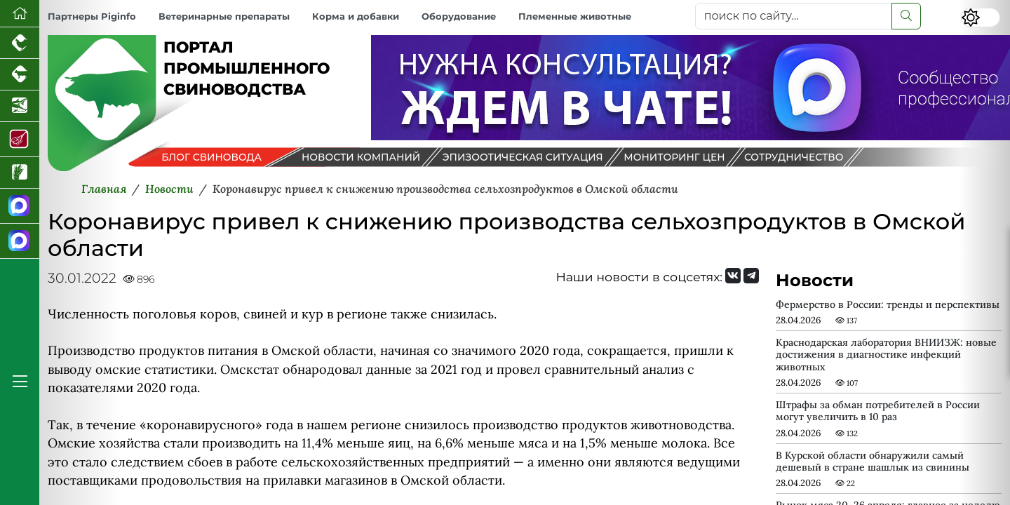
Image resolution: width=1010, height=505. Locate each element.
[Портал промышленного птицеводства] (19, 43)
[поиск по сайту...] (793, 16)
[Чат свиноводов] (19, 241)
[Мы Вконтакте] (733, 275)
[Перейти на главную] (19, 13)
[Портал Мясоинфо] (19, 139)
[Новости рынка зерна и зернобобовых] (19, 173)
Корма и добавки (355, 16)
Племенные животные (574, 16)
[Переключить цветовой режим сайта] (980, 17)
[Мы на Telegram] (751, 275)
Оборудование (459, 16)
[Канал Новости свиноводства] (19, 206)
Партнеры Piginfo (92, 16)
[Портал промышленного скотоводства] (19, 74)
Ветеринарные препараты (224, 16)
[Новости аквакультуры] (19, 106)
